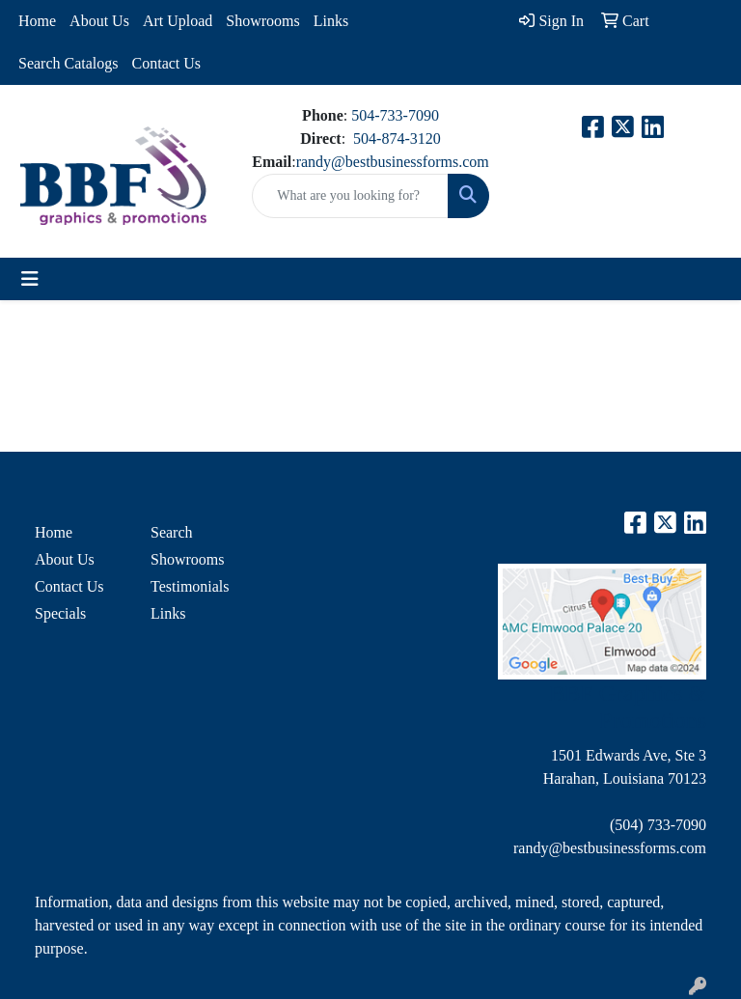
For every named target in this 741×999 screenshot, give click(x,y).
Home (37, 21)
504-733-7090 (395, 115)
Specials (60, 613)
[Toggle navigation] (30, 278)
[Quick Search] (350, 196)
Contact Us (167, 63)
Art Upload (177, 21)
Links (331, 21)
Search (172, 532)
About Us (99, 21)
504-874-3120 (397, 138)
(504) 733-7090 (658, 825)
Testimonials (190, 586)
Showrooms (262, 21)
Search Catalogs (68, 63)
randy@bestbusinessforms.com (392, 161)
